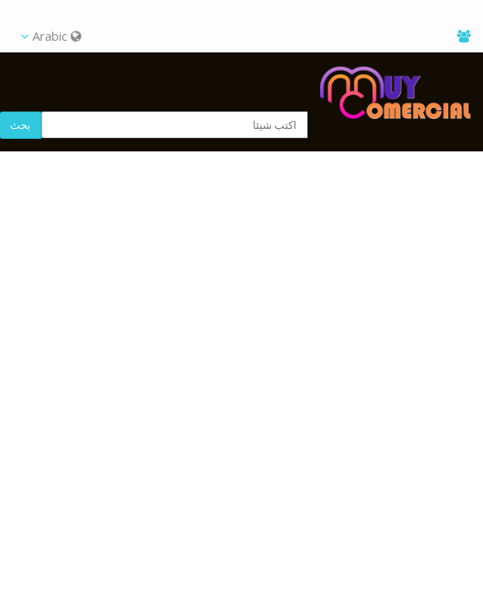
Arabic (51, 35)
